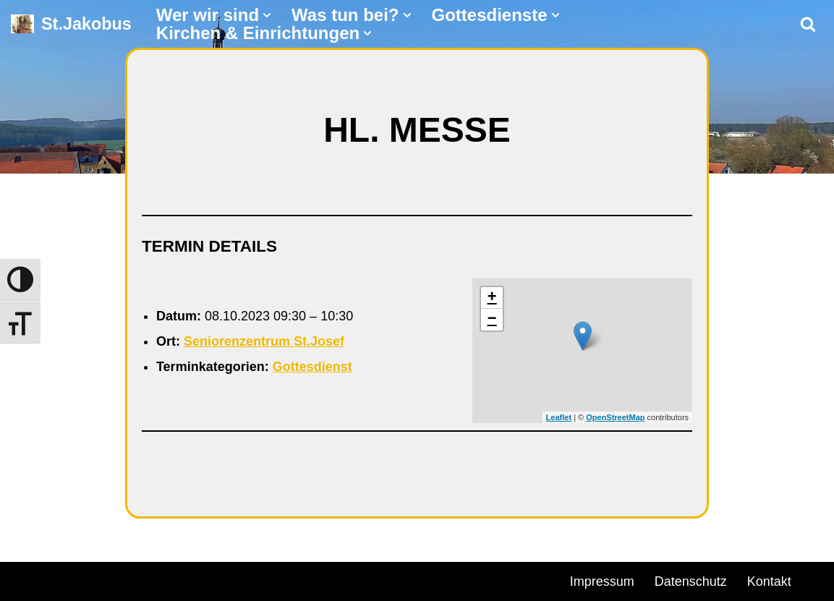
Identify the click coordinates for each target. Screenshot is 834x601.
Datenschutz (691, 581)
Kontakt (769, 581)
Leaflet (558, 417)
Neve (26, 579)
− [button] (492, 320)
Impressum (602, 581)
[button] (267, 15)
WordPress (175, 579)
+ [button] (492, 298)
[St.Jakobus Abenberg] (71, 24)
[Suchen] (808, 24)
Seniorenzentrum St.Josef (264, 341)
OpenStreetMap (615, 417)
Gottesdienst (312, 366)
